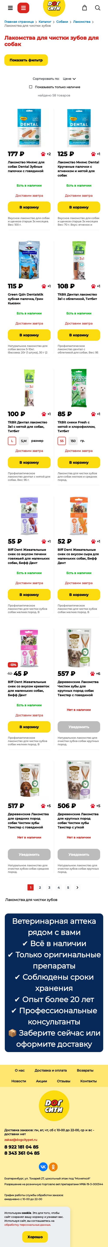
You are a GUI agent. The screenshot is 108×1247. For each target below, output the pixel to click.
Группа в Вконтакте (43, 1166)
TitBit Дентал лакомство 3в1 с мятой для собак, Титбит (27, 426)
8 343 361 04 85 (21, 1153)
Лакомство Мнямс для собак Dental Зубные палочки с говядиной (26, 166)
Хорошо (35, 1237)
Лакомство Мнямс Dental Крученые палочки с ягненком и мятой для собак (78, 168)
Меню (10, 8)
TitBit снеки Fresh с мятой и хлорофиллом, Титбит (76, 426)
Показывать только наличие (57, 87)
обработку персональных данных (27, 1224)
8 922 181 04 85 (21, 1147)
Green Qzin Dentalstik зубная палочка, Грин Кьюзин (25, 299)
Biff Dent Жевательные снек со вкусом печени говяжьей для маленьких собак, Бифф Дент (29, 556)
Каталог (23, 8)
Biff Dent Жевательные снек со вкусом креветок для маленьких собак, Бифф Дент (28, 688)
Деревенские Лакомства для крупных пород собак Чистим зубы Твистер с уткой (78, 820)
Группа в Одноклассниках (53, 1166)
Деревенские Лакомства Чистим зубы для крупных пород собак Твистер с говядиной (78, 688)
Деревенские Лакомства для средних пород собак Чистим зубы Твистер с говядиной (28, 820)
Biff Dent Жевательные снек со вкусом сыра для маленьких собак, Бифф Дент (78, 556)
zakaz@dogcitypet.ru (20, 1140)
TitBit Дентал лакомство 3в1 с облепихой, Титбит (77, 297)
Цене (67, 79)
